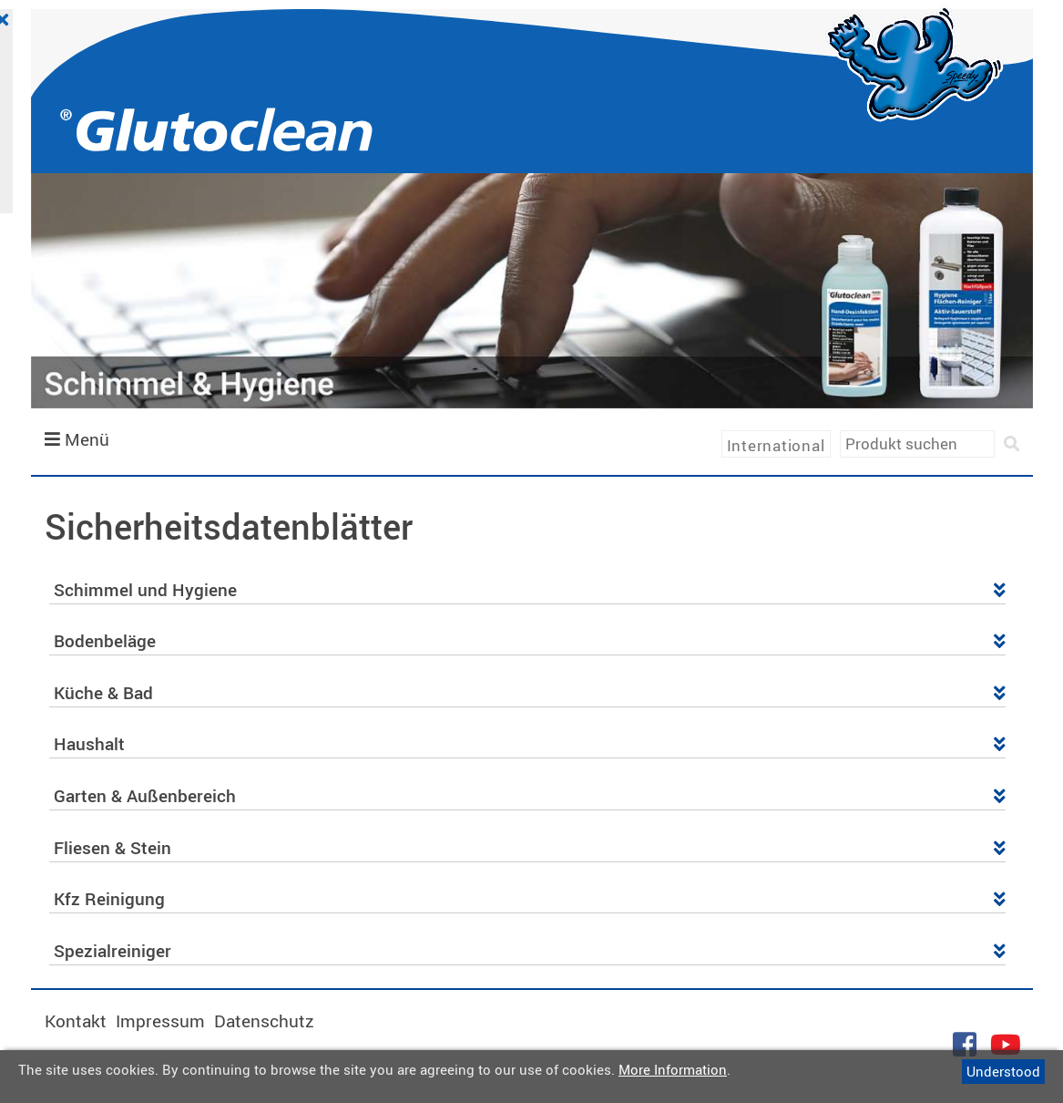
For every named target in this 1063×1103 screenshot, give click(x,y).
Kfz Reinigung (530, 899)
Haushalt (530, 744)
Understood (1003, 1071)
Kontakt (76, 1021)
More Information (672, 1069)
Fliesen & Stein (530, 848)
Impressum (160, 1021)
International (776, 445)
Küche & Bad (530, 693)
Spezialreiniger (530, 951)
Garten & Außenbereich (530, 796)
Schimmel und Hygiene (530, 590)
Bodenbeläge (530, 641)
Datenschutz (264, 1021)
